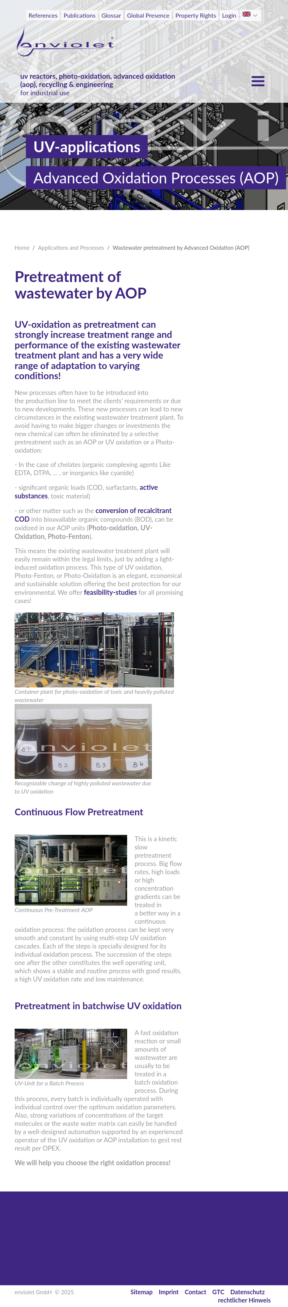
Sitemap (141, 1291)
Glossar (111, 15)
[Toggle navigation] (256, 29)
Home (22, 247)
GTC (218, 1291)
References (42, 15)
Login (229, 15)
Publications (79, 15)
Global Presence (148, 15)
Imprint (168, 1291)
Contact (195, 1291)
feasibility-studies (110, 592)
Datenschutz (247, 1291)
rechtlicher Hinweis (244, 1300)
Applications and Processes (71, 247)
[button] (256, 15)
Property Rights (196, 15)
